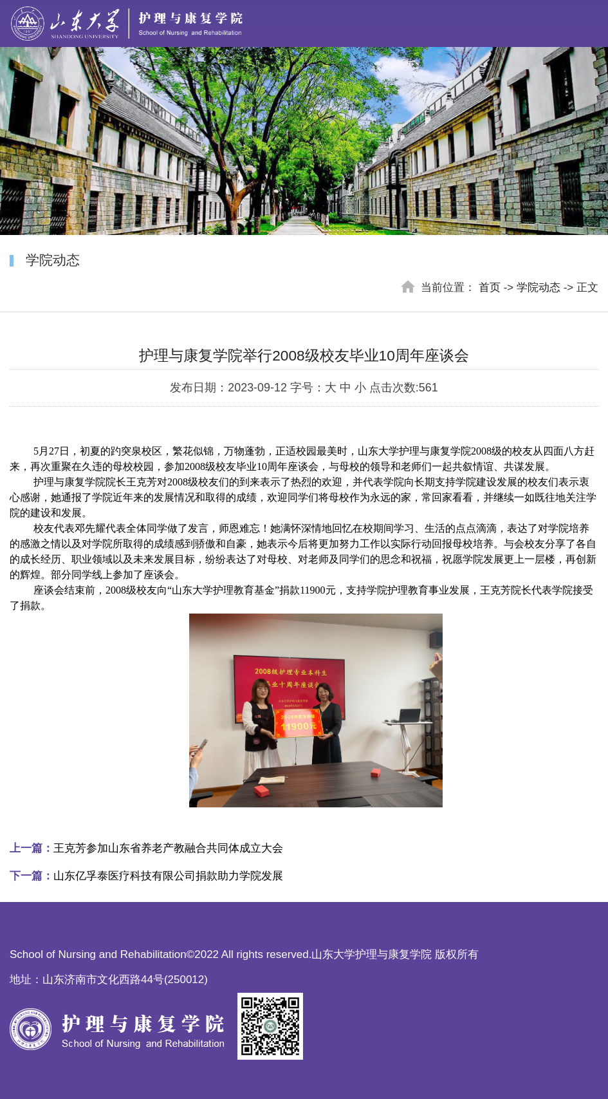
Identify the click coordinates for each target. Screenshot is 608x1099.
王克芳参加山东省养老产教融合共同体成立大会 (146, 848)
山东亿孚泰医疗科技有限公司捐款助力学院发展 (146, 876)
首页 (490, 287)
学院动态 (538, 287)
